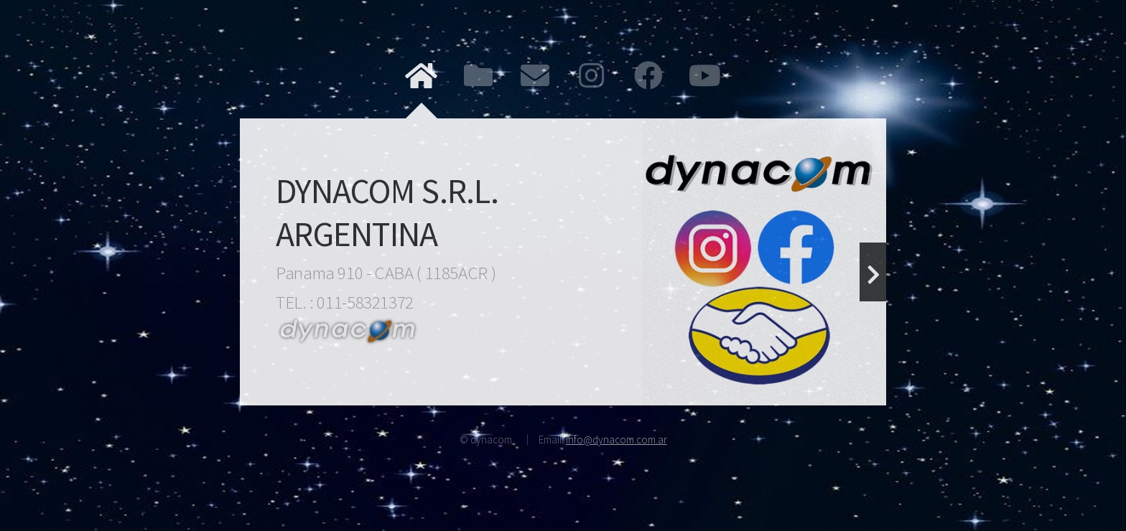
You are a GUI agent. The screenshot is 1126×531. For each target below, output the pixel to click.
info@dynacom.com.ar (616, 439)
